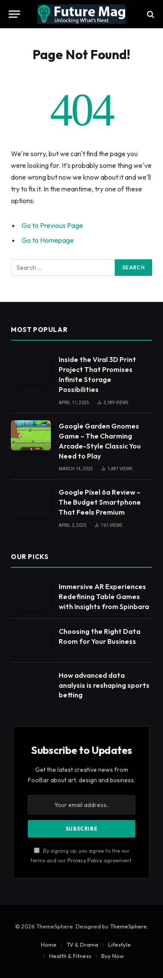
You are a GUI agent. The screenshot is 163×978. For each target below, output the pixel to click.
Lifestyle (119, 944)
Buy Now (112, 955)
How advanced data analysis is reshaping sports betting (104, 685)
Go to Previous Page (52, 225)
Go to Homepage (48, 240)
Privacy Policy (84, 860)
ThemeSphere (128, 926)
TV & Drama (82, 944)
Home (49, 944)
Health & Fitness (70, 955)
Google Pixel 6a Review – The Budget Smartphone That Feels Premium (100, 502)
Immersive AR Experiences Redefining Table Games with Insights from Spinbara (104, 596)
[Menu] (14, 14)
